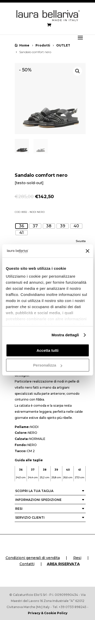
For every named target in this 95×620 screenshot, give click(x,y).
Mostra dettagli (65, 335)
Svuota (81, 241)
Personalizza (47, 365)
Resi (77, 557)
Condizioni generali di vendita (33, 557)
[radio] (21, 226)
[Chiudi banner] (87, 251)
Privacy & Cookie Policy (47, 613)
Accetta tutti (47, 350)
